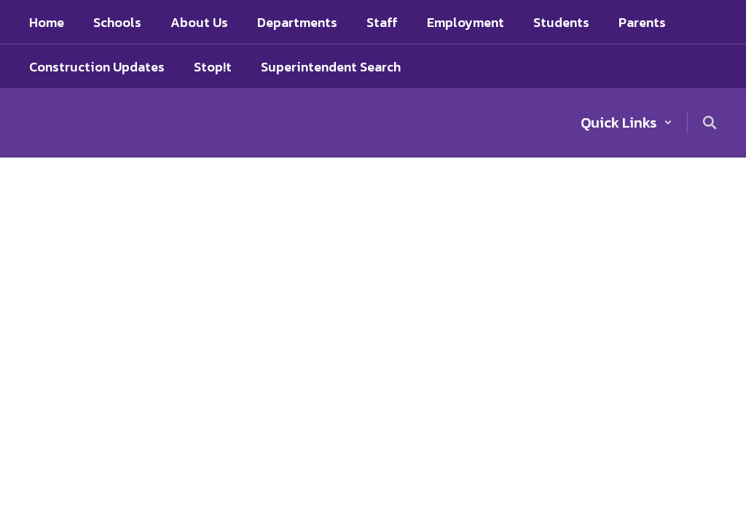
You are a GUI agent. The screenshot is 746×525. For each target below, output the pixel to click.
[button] (626, 122)
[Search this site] (709, 122)
